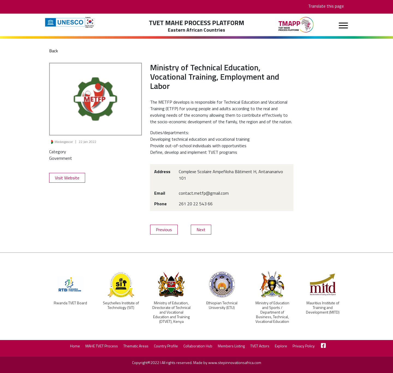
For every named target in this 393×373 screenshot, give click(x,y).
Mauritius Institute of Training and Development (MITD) (323, 307)
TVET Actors (259, 346)
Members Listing (231, 346)
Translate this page (326, 6)
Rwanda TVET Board (70, 303)
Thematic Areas (135, 346)
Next (201, 229)
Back (53, 50)
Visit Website (67, 178)
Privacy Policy (304, 346)
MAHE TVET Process (101, 346)
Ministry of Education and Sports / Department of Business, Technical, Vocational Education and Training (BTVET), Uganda (272, 316)
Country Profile (166, 346)
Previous (164, 229)
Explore (281, 346)
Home (75, 346)
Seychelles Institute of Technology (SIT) (121, 305)
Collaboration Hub (197, 346)
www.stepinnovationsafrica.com (234, 362)
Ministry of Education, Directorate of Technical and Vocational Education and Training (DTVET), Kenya (171, 312)
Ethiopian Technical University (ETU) (221, 305)
